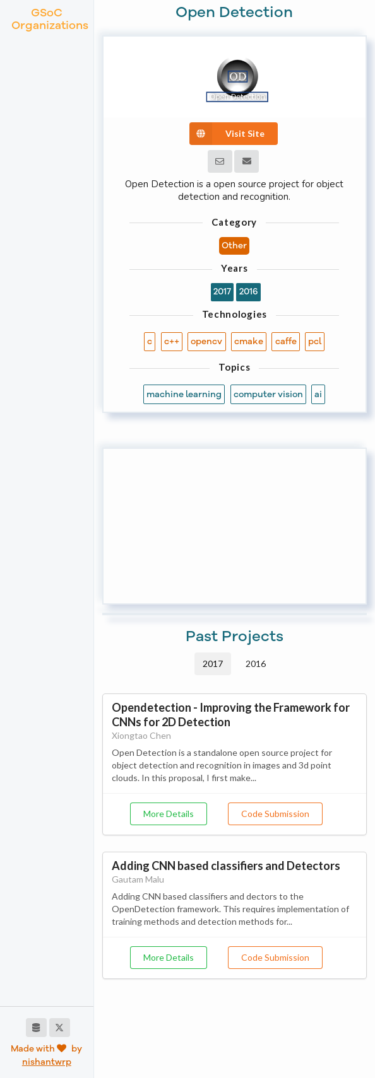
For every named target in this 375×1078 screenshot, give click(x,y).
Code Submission (275, 813)
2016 (256, 663)
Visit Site (227, 133)
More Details (168, 813)
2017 (213, 663)
